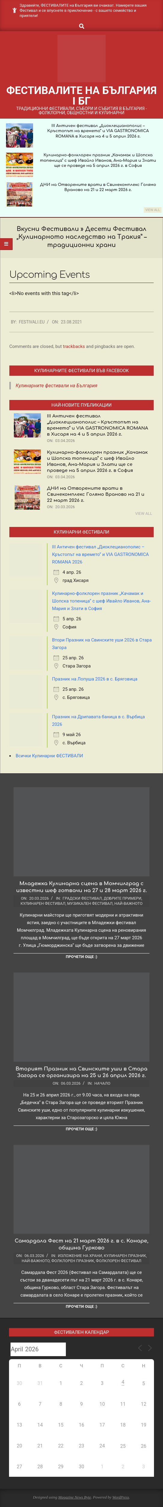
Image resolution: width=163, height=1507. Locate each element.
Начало (102, 1083)
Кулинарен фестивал (42, 903)
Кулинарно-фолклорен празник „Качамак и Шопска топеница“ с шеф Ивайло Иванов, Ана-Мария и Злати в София (101, 601)
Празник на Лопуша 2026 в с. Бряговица (94, 679)
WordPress (120, 1497)
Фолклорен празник (72, 1261)
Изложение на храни (80, 1255)
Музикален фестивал (89, 903)
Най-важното (128, 903)
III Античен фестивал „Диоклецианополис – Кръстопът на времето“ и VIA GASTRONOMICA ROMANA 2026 (100, 554)
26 (143, 1446)
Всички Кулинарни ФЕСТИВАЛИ (49, 755)
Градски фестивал (82, 898)
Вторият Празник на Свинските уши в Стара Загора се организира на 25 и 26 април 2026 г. (81, 1072)
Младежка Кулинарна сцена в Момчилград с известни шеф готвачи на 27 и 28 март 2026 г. (81, 887)
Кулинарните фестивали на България (56, 385)
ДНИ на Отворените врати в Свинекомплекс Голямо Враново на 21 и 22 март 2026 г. (95, 494)
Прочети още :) (81, 956)
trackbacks (74, 346)
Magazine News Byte (74, 1497)
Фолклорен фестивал (118, 1261)
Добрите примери (122, 898)
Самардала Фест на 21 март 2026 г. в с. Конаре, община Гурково (82, 1244)
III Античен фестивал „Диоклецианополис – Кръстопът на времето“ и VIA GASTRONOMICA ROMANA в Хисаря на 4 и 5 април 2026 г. (98, 131)
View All (152, 210)
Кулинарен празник (125, 1255)
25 (123, 1446)
